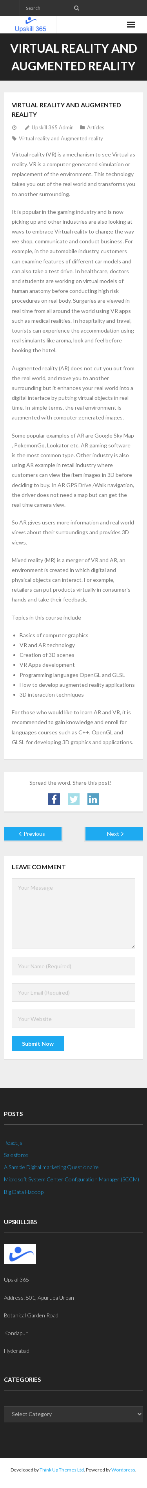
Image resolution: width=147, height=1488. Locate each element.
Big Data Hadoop (24, 1191)
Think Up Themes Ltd (62, 1470)
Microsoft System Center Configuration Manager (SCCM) (71, 1179)
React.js (13, 1142)
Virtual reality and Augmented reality (61, 138)
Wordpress (123, 1470)
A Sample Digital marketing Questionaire (51, 1167)
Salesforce (16, 1154)
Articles (95, 127)
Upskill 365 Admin (53, 127)
